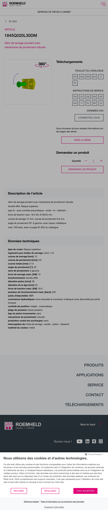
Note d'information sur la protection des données (62, 501)
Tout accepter (85, 491)
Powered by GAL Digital (54, 507)
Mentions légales (31, 501)
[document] (54, 472)
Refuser (19, 491)
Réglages (50, 491)
